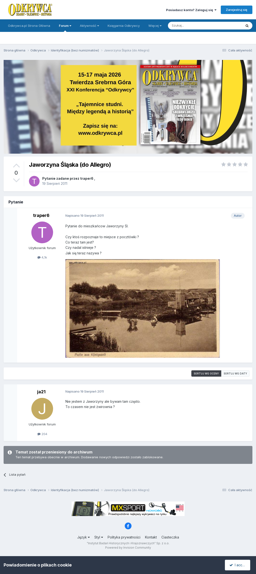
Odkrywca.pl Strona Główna (29, 26)
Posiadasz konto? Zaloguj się (191, 10)
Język (83, 537)
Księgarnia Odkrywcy (124, 26)
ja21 (41, 391)
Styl (98, 537)
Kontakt (151, 537)
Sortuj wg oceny (206, 373)
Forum (65, 28)
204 (42, 434)
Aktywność (89, 26)
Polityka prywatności (124, 537)
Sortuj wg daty (235, 373)
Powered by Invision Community (128, 547)
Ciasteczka (170, 537)
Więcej (154, 26)
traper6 (86, 178)
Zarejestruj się (236, 10)
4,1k (42, 257)
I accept (238, 565)
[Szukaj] (193, 25)
